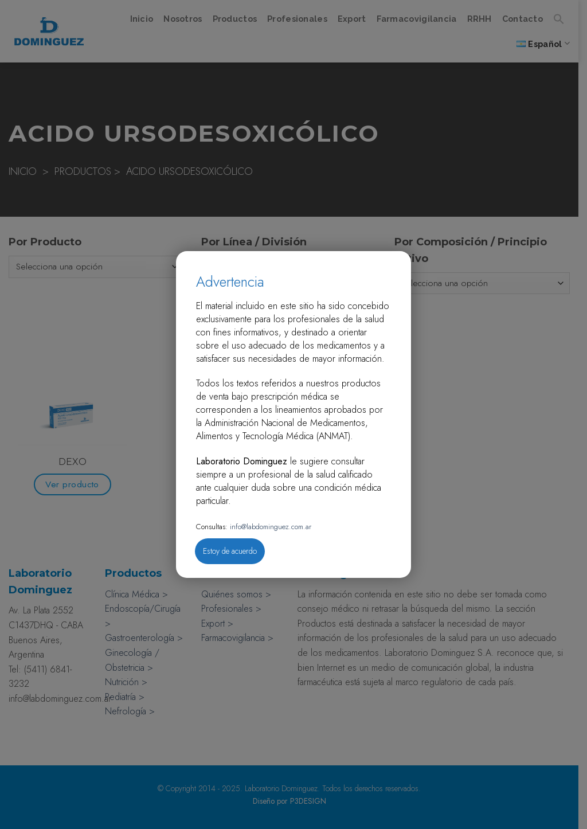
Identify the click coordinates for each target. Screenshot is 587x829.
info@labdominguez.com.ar (269, 526)
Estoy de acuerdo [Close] (230, 551)
